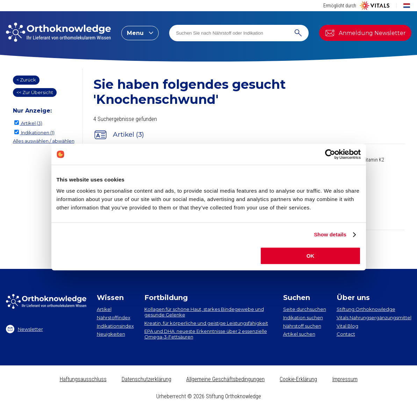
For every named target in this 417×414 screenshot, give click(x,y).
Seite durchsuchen (304, 309)
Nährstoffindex (113, 317)
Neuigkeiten (111, 334)
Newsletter (24, 329)
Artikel (104, 309)
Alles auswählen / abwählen (43, 141)
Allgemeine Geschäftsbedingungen (225, 379)
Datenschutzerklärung (146, 379)
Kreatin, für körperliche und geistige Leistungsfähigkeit (206, 323)
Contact (346, 334)
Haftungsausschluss (83, 379)
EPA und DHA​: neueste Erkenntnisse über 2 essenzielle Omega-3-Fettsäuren (205, 334)
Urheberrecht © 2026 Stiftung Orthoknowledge (208, 396)
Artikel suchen (299, 334)
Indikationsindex (115, 326)
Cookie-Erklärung (298, 379)
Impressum (345, 379)
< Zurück (26, 80)
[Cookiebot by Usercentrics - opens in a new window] (330, 154)
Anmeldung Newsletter (365, 33)
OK (311, 256)
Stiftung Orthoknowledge (366, 309)
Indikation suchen (303, 317)
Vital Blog (347, 326)
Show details (330, 234)
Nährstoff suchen (302, 326)
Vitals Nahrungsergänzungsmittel (374, 317)
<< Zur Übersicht (34, 92)
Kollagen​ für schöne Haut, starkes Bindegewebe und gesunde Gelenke (204, 311)
